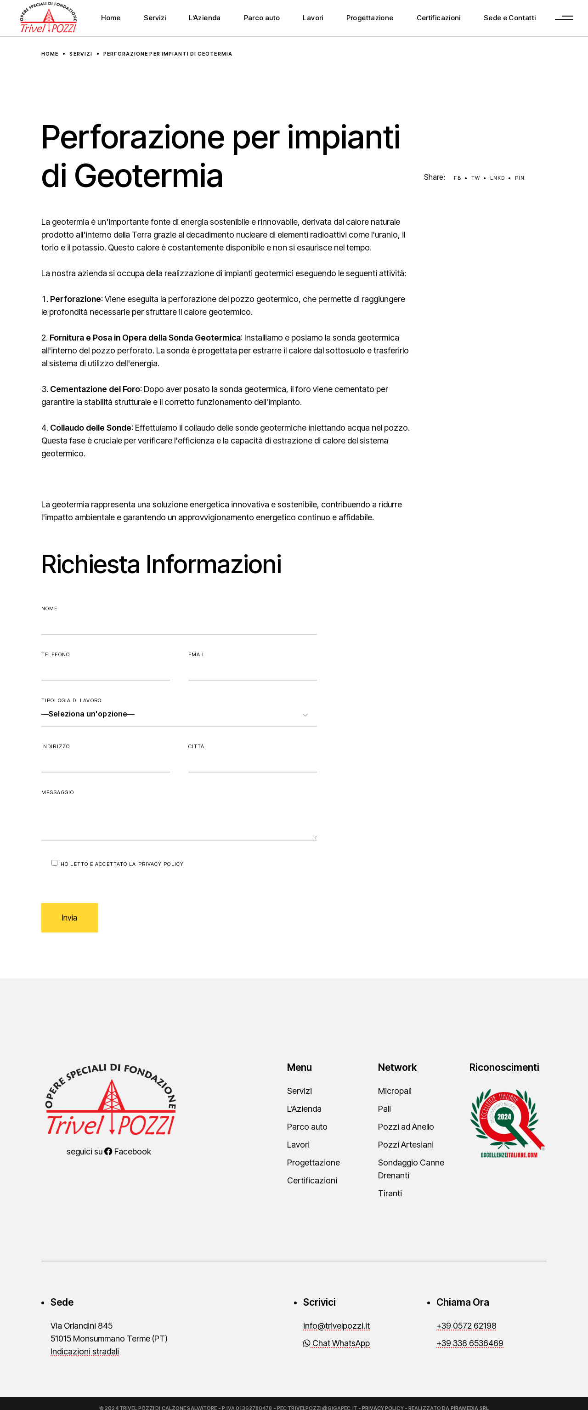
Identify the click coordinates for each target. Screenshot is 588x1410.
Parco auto (307, 1126)
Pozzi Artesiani (406, 1144)
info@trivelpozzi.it (336, 1325)
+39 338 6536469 (469, 1343)
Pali (384, 1109)
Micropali (395, 1091)
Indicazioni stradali (85, 1351)
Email (252, 666)
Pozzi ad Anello (406, 1126)
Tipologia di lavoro (179, 712)
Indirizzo (105, 758)
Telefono (105, 666)
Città (252, 758)
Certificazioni (312, 1180)
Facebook (127, 1151)
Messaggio (179, 815)
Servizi (299, 1091)
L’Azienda (304, 1109)
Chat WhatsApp (336, 1343)
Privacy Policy (161, 864)
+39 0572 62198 (466, 1325)
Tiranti (390, 1193)
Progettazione (313, 1162)
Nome (179, 620)
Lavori (298, 1144)
